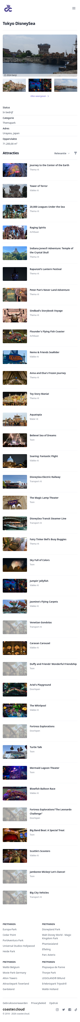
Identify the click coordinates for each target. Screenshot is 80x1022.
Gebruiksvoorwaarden (15, 1003)
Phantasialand (50, 943)
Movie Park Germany (14, 972)
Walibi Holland (50, 989)
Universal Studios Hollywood (19, 945)
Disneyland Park (51, 929)
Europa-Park (10, 929)
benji (14, 75)
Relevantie (62, 153)
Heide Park (9, 951)
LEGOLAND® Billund (53, 978)
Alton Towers (10, 978)
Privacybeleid (38, 1003)
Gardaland (9, 989)
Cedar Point (9, 934)
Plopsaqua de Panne (53, 967)
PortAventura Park (13, 940)
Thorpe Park (49, 972)
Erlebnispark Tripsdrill (54, 983)
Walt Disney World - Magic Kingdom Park (56, 936)
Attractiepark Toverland (16, 983)
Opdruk (53, 1003)
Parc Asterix (48, 954)
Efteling (46, 949)
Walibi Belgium (11, 967)
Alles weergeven (40, 96)
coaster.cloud (14, 1009)
